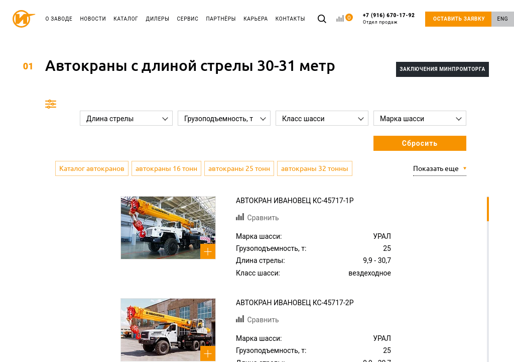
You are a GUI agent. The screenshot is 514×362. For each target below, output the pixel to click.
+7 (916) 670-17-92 (389, 19)
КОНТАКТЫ (290, 19)
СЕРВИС (188, 19)
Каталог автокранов (91, 168)
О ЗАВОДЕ (59, 19)
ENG (502, 19)
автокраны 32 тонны (314, 168)
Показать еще (436, 168)
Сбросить (420, 143)
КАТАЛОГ (125, 19)
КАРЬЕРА (255, 19)
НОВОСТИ (93, 19)
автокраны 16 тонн (166, 168)
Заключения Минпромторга (442, 69)
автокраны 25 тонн (239, 168)
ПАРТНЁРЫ (221, 19)
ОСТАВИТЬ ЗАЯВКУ (459, 19)
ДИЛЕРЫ (158, 19)
